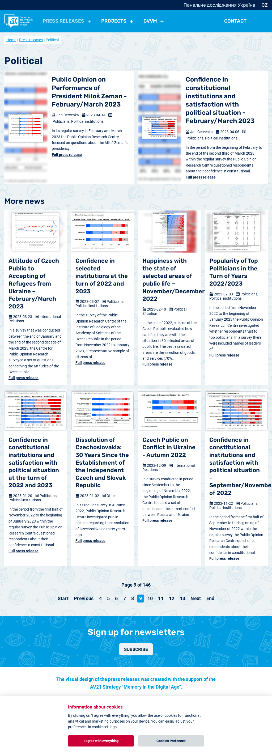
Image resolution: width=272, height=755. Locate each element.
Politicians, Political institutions (78, 121)
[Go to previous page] (84, 599)
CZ (265, 5)
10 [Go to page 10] (150, 598)
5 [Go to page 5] (108, 598)
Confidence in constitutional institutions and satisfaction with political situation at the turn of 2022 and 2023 (33, 462)
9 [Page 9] (140, 598)
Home (11, 40)
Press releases (31, 40)
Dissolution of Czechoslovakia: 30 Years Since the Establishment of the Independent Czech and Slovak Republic (102, 462)
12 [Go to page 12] (172, 598)
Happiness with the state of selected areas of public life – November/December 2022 (169, 279)
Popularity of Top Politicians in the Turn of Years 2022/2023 (233, 272)
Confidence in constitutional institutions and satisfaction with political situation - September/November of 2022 (236, 466)
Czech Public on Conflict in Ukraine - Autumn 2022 (169, 447)
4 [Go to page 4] (100, 598)
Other (111, 496)
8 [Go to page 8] (132, 598)
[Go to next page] (195, 599)
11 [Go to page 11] (161, 598)
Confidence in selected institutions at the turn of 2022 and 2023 (101, 276)
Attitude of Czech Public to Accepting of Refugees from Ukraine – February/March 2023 (33, 283)
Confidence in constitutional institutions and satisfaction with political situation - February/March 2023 (220, 100)
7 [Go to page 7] (124, 598)
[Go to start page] (63, 599)
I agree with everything (101, 741)
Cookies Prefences (171, 741)
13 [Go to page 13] (182, 598)
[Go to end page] (210, 599)
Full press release (67, 154)
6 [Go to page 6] (116, 598)
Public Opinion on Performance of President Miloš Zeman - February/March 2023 (89, 92)
